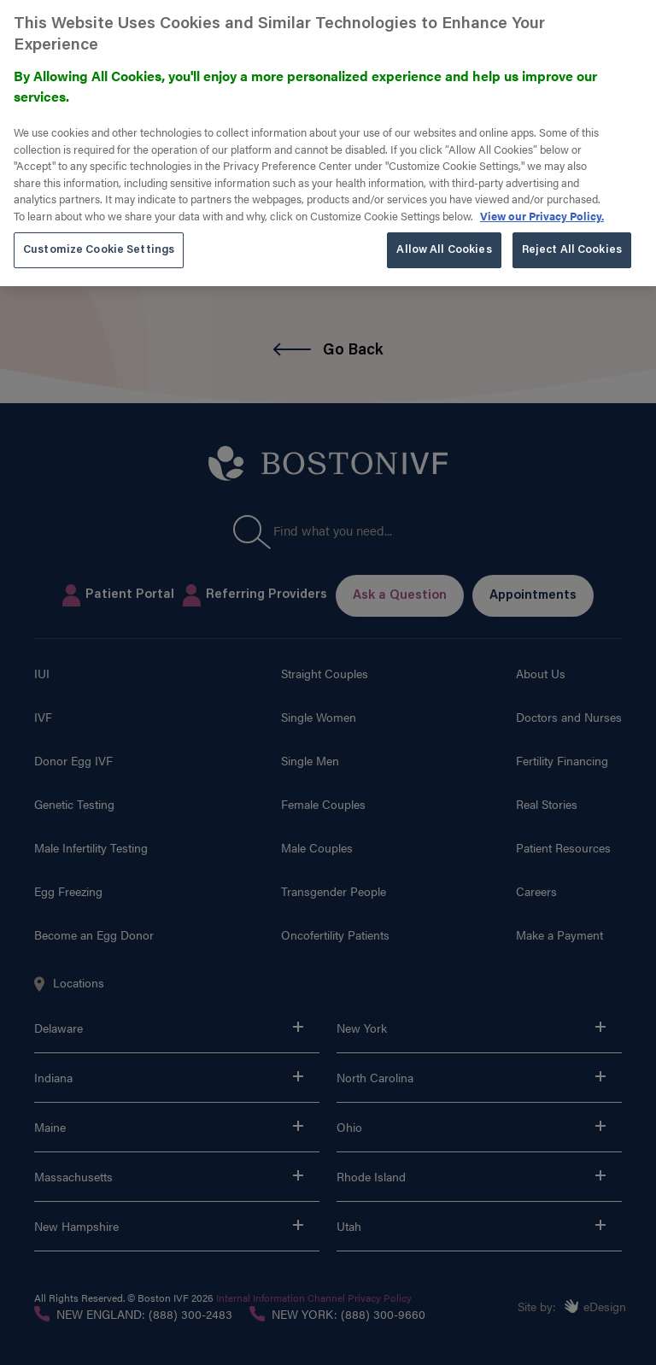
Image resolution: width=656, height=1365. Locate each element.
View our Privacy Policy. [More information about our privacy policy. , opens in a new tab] (542, 204)
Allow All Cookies (443, 237)
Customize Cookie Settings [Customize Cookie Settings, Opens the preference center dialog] (98, 237)
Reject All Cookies (572, 237)
